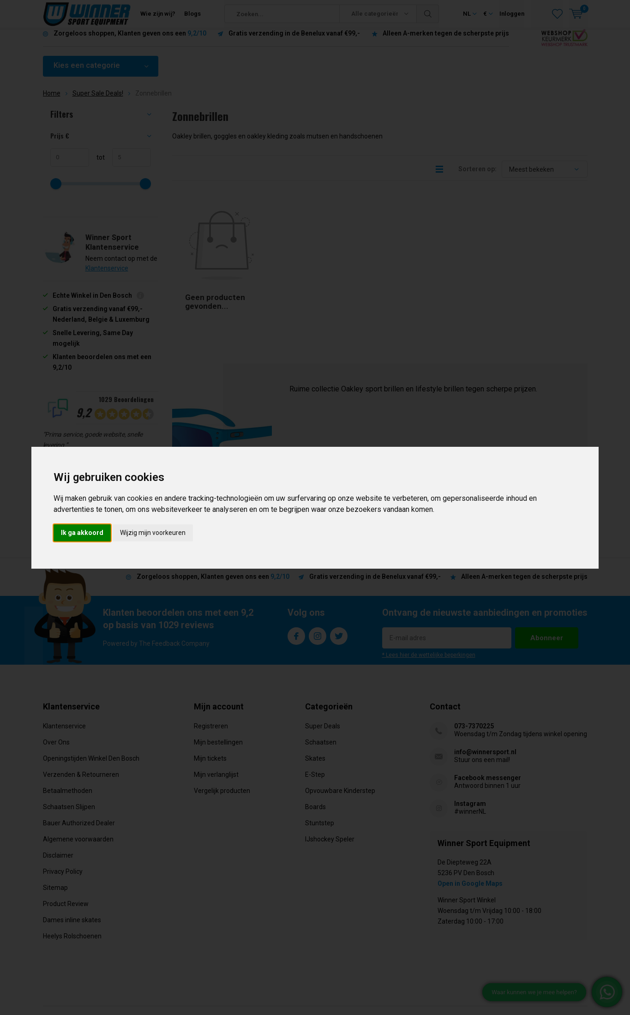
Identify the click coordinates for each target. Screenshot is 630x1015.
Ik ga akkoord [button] (82, 532)
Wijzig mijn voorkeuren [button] (153, 532)
